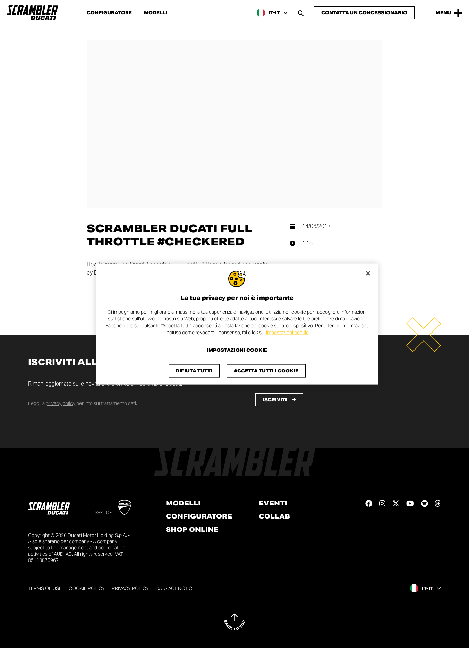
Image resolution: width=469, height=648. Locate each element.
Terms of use (45, 588)
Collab (274, 516)
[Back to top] (234, 621)
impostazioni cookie (287, 332)
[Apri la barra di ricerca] (301, 13)
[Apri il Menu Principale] (449, 13)
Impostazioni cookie (237, 350)
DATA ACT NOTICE (175, 588)
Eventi (273, 503)
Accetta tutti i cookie (266, 370)
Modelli (156, 13)
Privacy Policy (130, 588)
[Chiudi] (368, 273)
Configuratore (109, 13)
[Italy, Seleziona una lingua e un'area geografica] (272, 13)
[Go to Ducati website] (124, 507)
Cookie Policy (87, 588)
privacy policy (60, 403)
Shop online (192, 530)
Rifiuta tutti (194, 370)
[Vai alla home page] (32, 12)
